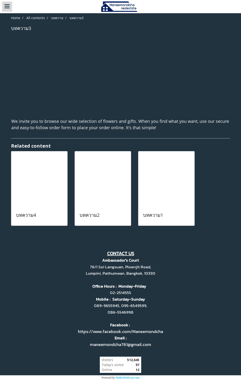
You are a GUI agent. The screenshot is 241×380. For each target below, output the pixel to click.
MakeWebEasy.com (128, 377)
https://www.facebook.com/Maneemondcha (120, 331)
